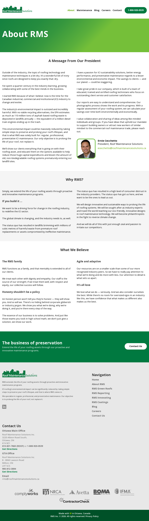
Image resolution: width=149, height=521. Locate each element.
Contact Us (135, 346)
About (71, 10)
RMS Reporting (101, 393)
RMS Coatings (100, 402)
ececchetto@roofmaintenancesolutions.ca (122, 148)
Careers (106, 10)
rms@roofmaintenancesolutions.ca (20, 478)
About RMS (98, 384)
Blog (96, 10)
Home (95, 379)
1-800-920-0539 (136, 10)
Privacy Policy (92, 516)
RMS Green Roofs (102, 388)
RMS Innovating (101, 397)
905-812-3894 (9, 468)
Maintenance (84, 10)
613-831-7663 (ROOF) (13, 446)
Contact (117, 10)
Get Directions (9, 449)
